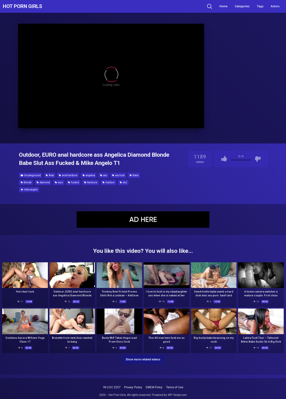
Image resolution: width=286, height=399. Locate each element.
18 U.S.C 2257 (111, 387)
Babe (134, 175)
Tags (260, 6)
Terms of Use (174, 387)
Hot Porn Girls (22, 6)
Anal (50, 175)
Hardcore (90, 182)
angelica (89, 175)
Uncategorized (31, 175)
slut (123, 182)
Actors (275, 6)
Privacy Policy (133, 387)
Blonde (26, 182)
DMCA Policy (154, 387)
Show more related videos (143, 359)
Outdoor (109, 182)
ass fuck (118, 175)
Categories (242, 6)
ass (103, 175)
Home (223, 6)
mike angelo (29, 189)
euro (59, 182)
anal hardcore (68, 175)
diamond (43, 182)
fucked (73, 182)
